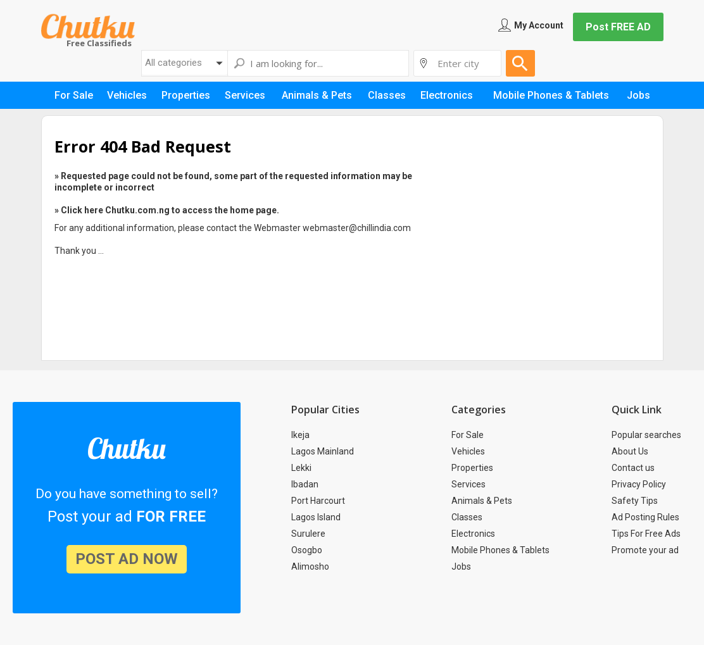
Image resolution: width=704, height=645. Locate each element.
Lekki (301, 468)
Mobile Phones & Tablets (500, 550)
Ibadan (304, 484)
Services (468, 484)
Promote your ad (645, 550)
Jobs (461, 566)
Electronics (473, 534)
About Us (630, 451)
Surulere (308, 534)
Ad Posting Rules (645, 517)
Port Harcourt (318, 501)
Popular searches (646, 435)
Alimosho (310, 566)
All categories (173, 62)
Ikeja (300, 435)
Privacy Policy (639, 484)
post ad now (126, 559)
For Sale (467, 435)
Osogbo (306, 550)
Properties (472, 468)
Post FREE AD (618, 27)
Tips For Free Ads (646, 534)
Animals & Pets (481, 501)
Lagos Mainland (322, 451)
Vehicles (468, 451)
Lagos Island (316, 517)
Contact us (633, 468)
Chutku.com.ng (88, 26)
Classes (466, 517)
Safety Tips (635, 501)
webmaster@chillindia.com (357, 228)
